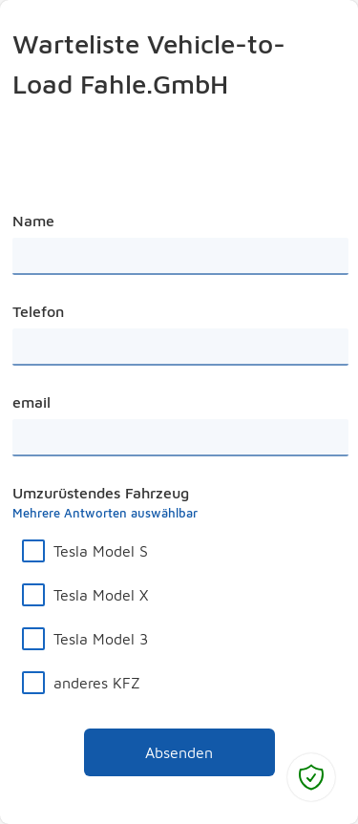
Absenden (149, 748)
